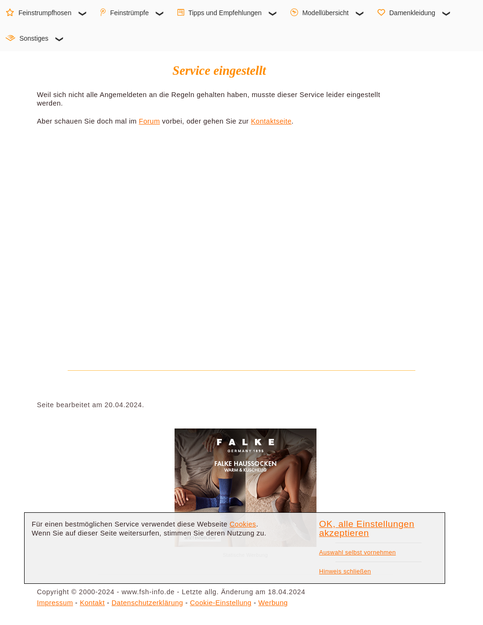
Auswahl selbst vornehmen (357, 552)
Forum (149, 121)
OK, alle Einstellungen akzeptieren (366, 528)
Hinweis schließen (345, 571)
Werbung (273, 603)
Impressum (55, 603)
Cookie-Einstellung (221, 603)
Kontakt (92, 603)
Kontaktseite (271, 121)
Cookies (242, 524)
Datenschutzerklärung (147, 603)
